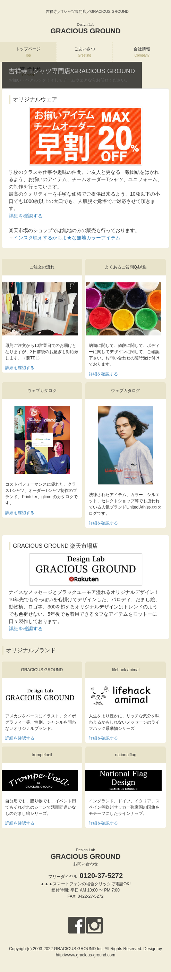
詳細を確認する (26, 216)
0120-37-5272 (101, 875)
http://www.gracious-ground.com (85, 955)
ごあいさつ (84, 51)
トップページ (28, 51)
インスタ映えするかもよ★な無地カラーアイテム (67, 237)
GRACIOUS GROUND (85, 28)
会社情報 (142, 51)
